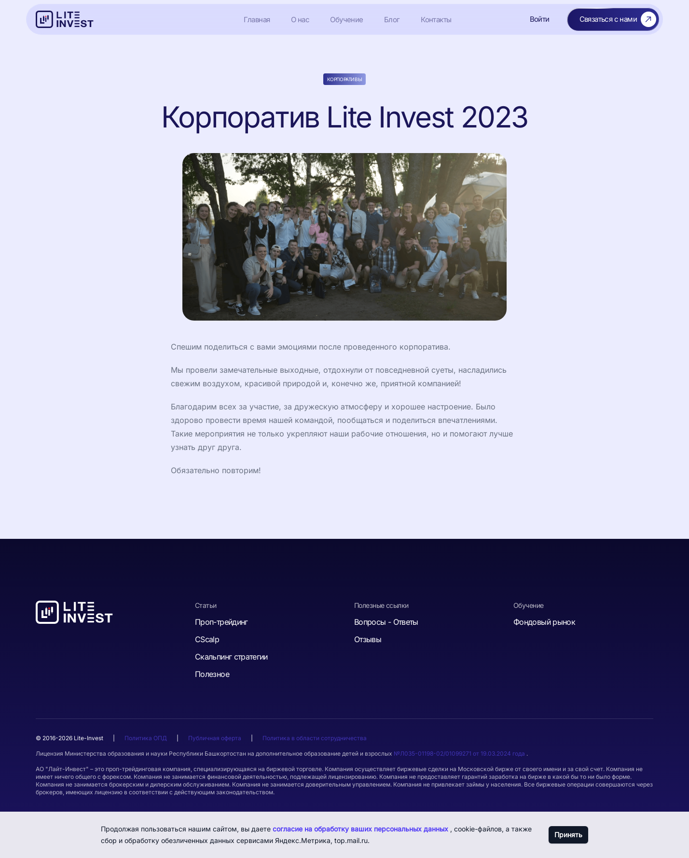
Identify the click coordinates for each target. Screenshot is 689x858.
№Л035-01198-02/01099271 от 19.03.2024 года (460, 753)
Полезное (212, 674)
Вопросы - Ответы (386, 622)
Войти (540, 19)
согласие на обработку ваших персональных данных (361, 829)
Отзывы (367, 639)
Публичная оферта (214, 738)
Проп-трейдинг (221, 622)
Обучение (346, 19)
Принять (568, 834)
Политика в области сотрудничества (314, 738)
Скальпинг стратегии (231, 656)
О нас (300, 19)
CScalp (207, 639)
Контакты (436, 19)
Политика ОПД (145, 738)
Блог (392, 19)
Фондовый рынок (544, 622)
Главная (257, 19)
